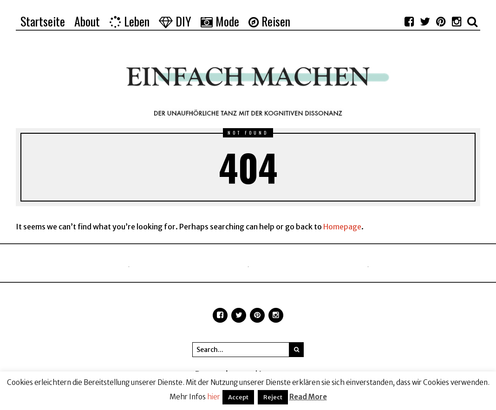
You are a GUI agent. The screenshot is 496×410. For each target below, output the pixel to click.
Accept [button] (238, 397)
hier (213, 396)
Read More (308, 396)
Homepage (342, 226)
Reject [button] (272, 397)
